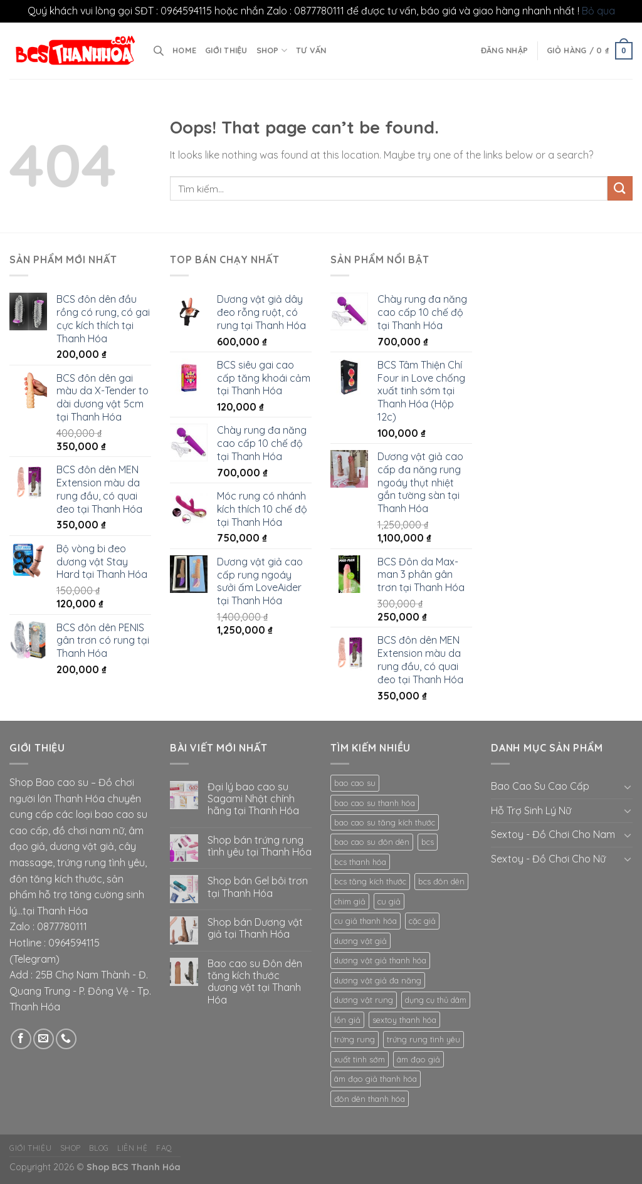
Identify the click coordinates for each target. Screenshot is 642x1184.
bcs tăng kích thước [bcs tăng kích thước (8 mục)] (370, 881)
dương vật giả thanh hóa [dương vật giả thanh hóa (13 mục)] (380, 960)
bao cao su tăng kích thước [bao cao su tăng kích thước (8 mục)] (384, 822)
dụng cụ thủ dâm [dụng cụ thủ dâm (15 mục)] (435, 1000)
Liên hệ (132, 1148)
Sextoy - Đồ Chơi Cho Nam (553, 834)
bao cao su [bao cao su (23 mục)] (355, 783)
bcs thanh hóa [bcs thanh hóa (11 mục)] (360, 862)
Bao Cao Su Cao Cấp (540, 786)
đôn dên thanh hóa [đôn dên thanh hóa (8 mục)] (369, 1099)
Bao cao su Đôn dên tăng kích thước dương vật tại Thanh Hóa (255, 982)
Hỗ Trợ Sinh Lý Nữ (531, 810)
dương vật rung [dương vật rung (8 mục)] (363, 1000)
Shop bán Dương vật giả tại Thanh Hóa (255, 928)
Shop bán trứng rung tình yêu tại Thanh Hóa (260, 846)
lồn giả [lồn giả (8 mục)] (347, 1020)
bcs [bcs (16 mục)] (427, 842)
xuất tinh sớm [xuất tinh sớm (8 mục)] (359, 1059)
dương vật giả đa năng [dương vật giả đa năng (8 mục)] (377, 980)
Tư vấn (311, 50)
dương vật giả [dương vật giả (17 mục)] (360, 941)
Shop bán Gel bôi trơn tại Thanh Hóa (258, 887)
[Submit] (620, 188)
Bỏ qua (598, 10)
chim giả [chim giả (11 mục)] (350, 901)
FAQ (164, 1148)
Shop (271, 50)
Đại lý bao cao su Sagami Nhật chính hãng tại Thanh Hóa (253, 799)
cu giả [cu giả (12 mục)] (389, 901)
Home (184, 50)
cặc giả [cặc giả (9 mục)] (422, 921)
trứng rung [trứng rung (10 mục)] (354, 1039)
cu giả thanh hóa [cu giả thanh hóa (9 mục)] (365, 921)
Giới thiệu (226, 50)
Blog (98, 1148)
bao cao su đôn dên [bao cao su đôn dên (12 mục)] (371, 842)
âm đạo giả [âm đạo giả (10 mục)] (418, 1059)
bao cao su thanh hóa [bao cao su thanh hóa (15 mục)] (374, 803)
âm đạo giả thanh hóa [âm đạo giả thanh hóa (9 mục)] (375, 1079)
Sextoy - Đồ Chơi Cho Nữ (548, 858)
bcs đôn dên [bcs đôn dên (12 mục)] (441, 881)
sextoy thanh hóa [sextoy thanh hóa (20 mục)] (404, 1020)
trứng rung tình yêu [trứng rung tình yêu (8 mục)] (423, 1039)
